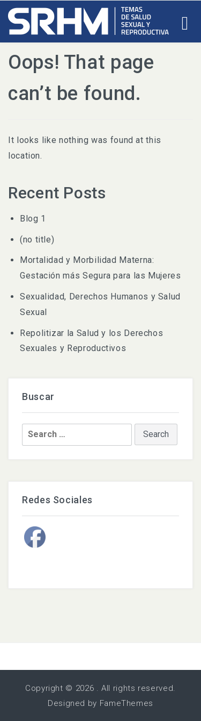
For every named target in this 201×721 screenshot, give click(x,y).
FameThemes (126, 703)
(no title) (37, 239)
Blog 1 (33, 218)
